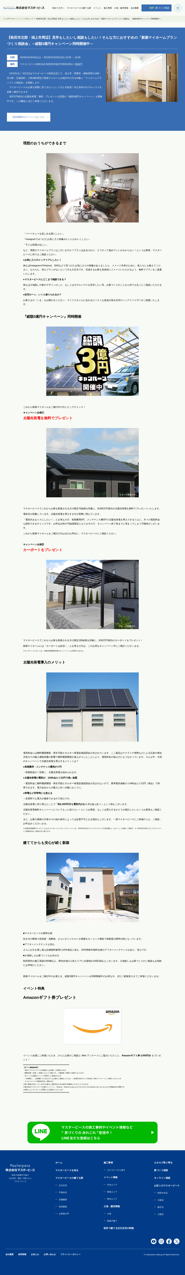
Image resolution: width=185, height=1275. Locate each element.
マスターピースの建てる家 (79, 8)
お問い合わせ (50, 1254)
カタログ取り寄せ (163, 1162)
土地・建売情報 (121, 8)
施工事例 (108, 8)
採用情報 (22, 1254)
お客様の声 (64, 1213)
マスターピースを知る (66, 1170)
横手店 (161, 1207)
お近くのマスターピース (167, 1185)
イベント (97, 8)
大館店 (161, 1200)
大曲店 (161, 1214)
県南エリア (112, 1192)
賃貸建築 (63, 1206)
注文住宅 (63, 1185)
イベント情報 (111, 1177)
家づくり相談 (157, 8)
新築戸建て (112, 1221)
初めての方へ (58, 8)
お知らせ (35, 1254)
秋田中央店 (163, 1193)
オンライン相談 (162, 1178)
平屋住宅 (63, 1192)
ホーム (58, 1162)
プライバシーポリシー (70, 1254)
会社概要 (135, 8)
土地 (109, 1213)
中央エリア (112, 1185)
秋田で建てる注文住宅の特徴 (119, 1228)
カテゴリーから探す (116, 1170)
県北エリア (112, 1199)
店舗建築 (63, 1199)
